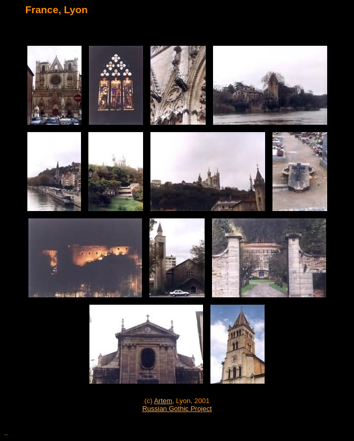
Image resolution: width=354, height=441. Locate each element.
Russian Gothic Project (176, 409)
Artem (163, 401)
